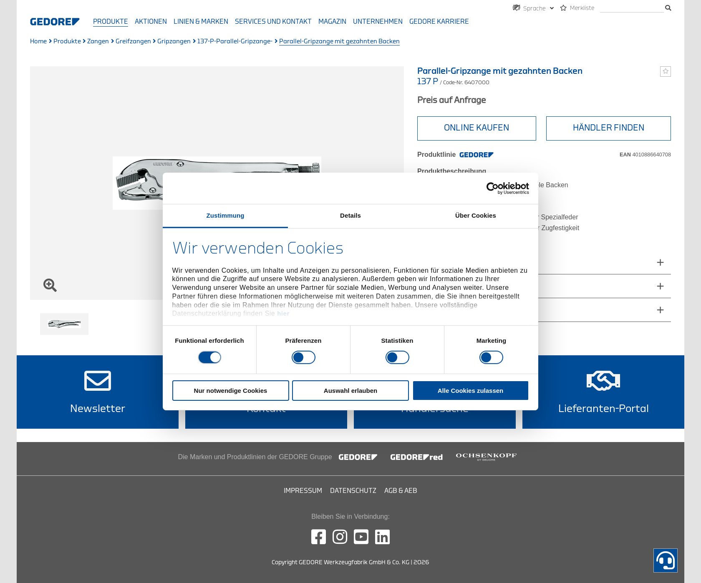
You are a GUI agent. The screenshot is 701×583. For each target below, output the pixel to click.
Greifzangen (133, 41)
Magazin (332, 21)
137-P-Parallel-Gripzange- (234, 41)
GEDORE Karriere (439, 21)
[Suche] (632, 9)
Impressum (303, 491)
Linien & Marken (201, 21)
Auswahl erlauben (350, 390)
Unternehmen (378, 21)
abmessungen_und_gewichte (470, 262)
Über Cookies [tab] (475, 215)
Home (38, 41)
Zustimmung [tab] (226, 215)
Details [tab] (350, 215)
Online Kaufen (476, 127)
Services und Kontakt (273, 21)
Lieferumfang (445, 285)
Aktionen (151, 21)
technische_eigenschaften (465, 309)
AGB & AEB (400, 491)
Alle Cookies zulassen (471, 390)
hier (283, 313)
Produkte (110, 21)
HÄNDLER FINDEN (608, 127)
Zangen (98, 41)
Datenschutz (353, 491)
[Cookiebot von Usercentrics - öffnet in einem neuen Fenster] (492, 188)
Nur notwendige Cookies (230, 390)
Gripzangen (174, 41)
